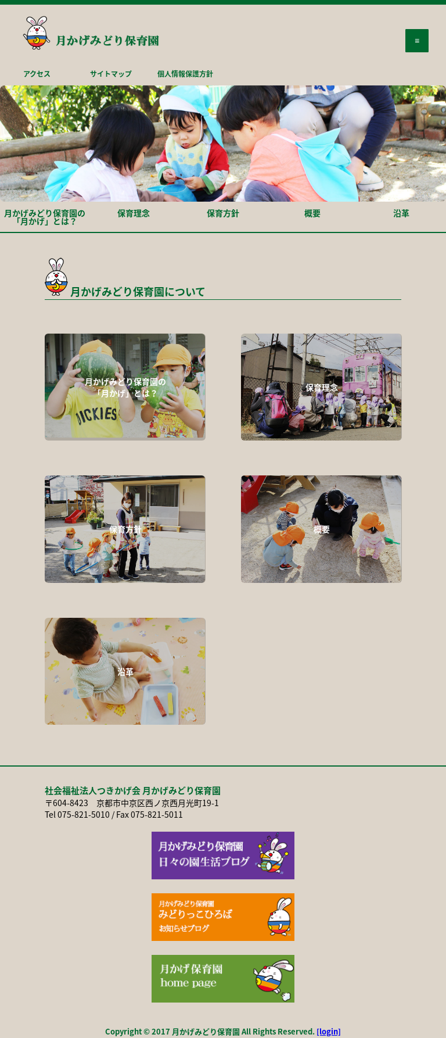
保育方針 (223, 213)
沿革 (401, 213)
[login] (328, 1031)
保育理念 (133, 213)
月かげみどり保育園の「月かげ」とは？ (44, 217)
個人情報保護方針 (185, 74)
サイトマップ (111, 74)
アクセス (37, 74)
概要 (312, 213)
